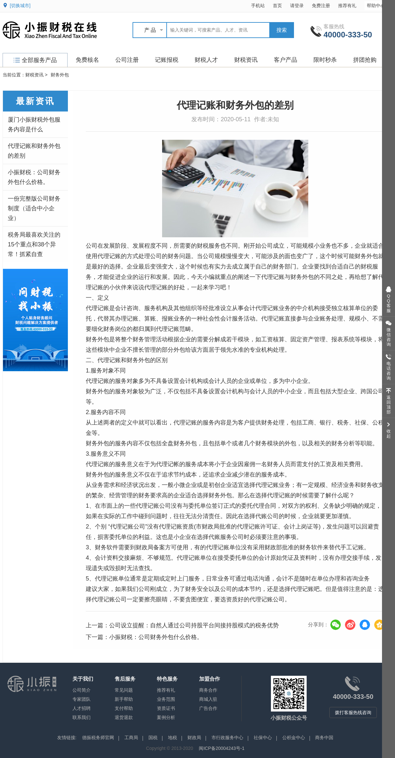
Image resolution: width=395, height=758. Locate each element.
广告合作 (208, 708)
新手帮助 (124, 699)
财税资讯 (246, 60)
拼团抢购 (364, 60)
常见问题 (124, 690)
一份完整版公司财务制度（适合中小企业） (34, 208)
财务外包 (60, 74)
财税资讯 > (36, 74)
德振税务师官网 (98, 737)
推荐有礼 (347, 5)
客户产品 (285, 60)
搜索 (281, 30)
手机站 (258, 5)
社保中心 (263, 737)
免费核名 (87, 60)
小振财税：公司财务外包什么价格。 (34, 177)
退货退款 (124, 717)
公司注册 (127, 60)
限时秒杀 (325, 60)
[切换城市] (20, 5)
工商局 (131, 737)
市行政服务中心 (227, 737)
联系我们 (81, 717)
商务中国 (324, 737)
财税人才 (206, 60)
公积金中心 (293, 737)
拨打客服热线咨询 (353, 712)
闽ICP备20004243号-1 (221, 748)
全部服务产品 (35, 60)
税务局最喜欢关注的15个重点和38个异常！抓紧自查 (34, 244)
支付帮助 (124, 708)
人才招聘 (81, 708)
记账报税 (166, 60)
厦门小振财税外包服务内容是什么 (34, 124)
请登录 (297, 5)
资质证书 (166, 708)
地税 (172, 737)
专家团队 (81, 699)
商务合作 (208, 690)
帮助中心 (379, 5)
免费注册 (321, 5)
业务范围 (166, 699)
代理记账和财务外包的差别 (34, 151)
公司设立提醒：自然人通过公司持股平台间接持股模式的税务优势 (194, 625)
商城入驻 (208, 699)
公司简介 (81, 690)
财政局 (194, 737)
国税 (153, 737)
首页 (277, 5)
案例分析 (166, 717)
